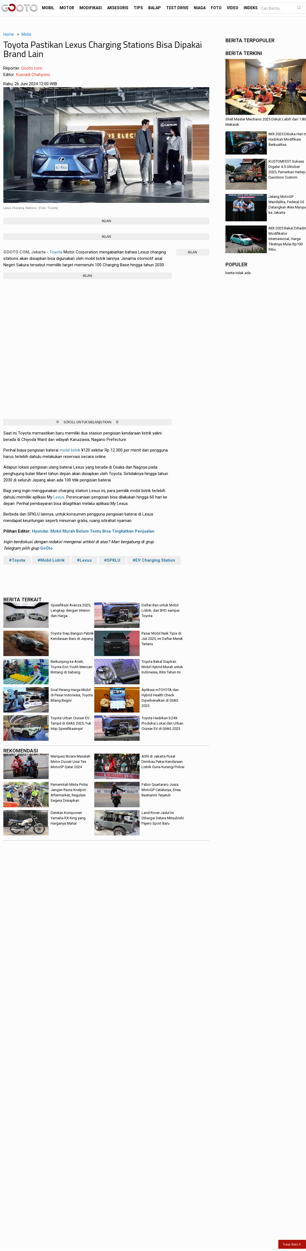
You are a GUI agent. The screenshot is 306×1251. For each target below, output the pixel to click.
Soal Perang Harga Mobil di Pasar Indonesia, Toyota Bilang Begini (72, 695)
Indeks (251, 8)
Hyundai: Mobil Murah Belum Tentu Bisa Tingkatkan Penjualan (93, 531)
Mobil (48, 8)
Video (232, 8)
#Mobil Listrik (51, 560)
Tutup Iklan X (292, 1244)
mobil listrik (70, 450)
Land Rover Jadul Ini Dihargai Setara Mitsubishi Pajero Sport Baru (163, 818)
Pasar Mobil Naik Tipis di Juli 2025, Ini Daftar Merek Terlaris (162, 638)
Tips (138, 8)
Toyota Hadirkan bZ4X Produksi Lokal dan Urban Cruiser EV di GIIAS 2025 (162, 723)
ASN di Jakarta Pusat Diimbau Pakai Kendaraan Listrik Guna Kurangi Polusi (163, 761)
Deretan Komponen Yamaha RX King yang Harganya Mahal (68, 818)
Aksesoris (117, 8)
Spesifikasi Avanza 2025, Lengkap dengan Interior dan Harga (71, 610)
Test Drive (177, 8)
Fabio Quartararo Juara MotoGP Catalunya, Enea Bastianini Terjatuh (161, 789)
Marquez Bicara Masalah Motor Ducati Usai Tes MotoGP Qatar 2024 (70, 761)
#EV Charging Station (154, 560)
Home (8, 34)
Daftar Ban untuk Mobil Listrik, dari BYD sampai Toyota (161, 610)
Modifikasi (90, 8)
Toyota (56, 252)
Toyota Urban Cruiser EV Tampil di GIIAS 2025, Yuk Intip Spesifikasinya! (71, 723)
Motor (67, 8)
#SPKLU (112, 560)
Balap (154, 8)
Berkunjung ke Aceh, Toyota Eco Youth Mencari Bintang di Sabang (71, 666)
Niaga (200, 8)
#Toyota (17, 560)
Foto (216, 8)
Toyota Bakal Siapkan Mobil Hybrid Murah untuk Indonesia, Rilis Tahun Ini (162, 666)
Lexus (58, 497)
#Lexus (84, 560)
